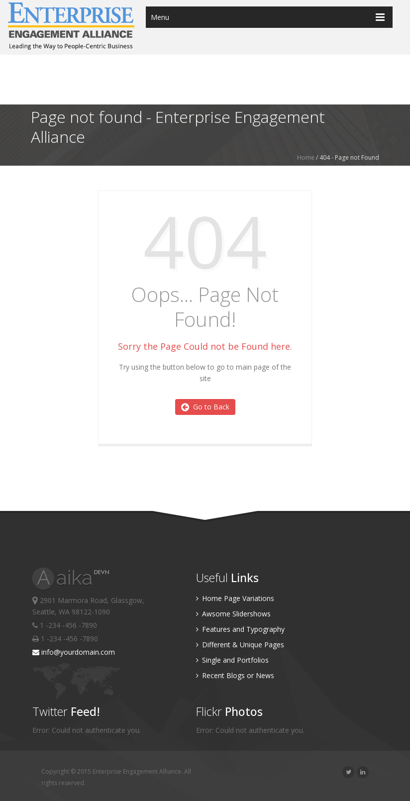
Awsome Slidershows (233, 613)
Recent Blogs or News (235, 675)
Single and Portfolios (232, 660)
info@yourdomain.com (73, 652)
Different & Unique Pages (240, 644)
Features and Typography (240, 629)
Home (305, 157)
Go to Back (205, 406)
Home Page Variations (235, 598)
